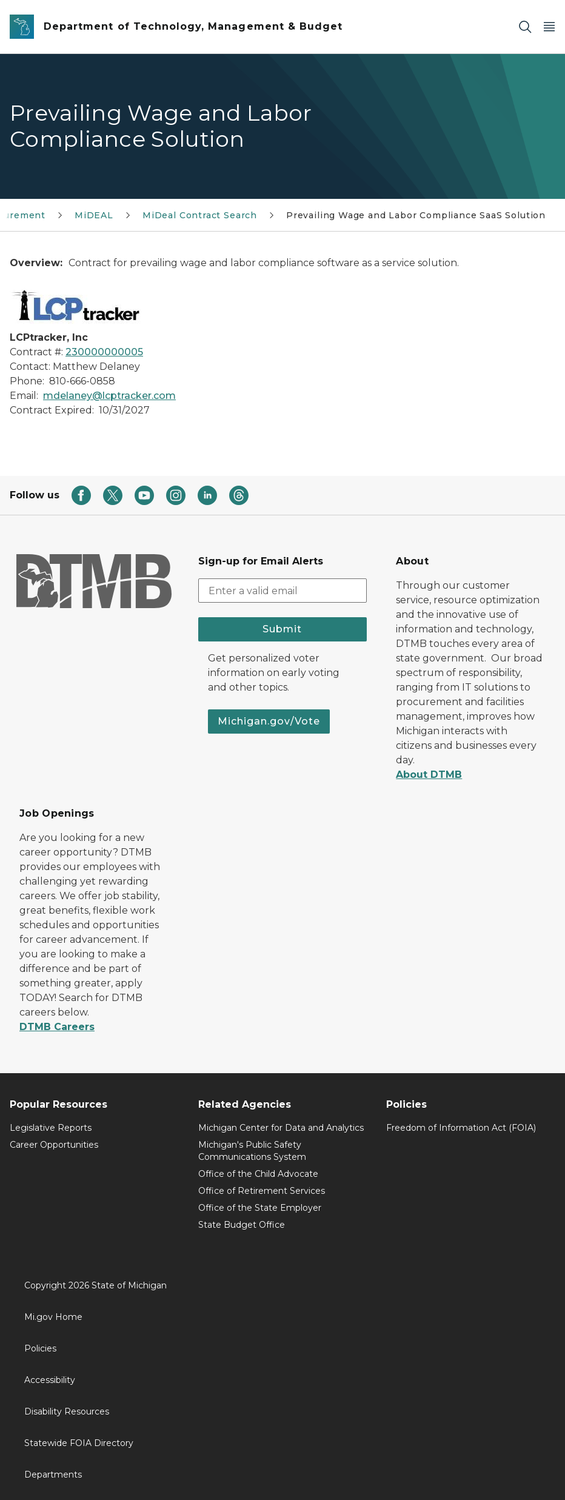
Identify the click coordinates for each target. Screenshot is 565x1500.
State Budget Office (241, 1224)
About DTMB (429, 774)
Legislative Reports (51, 1127)
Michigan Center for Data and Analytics (281, 1127)
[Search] (525, 27)
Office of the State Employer (259, 1207)
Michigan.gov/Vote (269, 721)
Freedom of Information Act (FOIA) (461, 1127)
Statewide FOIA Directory (78, 1443)
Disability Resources (66, 1411)
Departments (53, 1474)
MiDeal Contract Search (199, 215)
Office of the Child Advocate (258, 1173)
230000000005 (104, 352)
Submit (282, 629)
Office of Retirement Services (261, 1190)
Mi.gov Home (53, 1316)
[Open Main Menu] (549, 27)
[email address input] (282, 590)
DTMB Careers (57, 1027)
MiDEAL (94, 215)
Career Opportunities (54, 1144)
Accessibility (49, 1379)
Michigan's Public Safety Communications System (252, 1150)
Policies (40, 1348)
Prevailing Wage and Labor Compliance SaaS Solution (416, 215)
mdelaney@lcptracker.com (109, 395)
